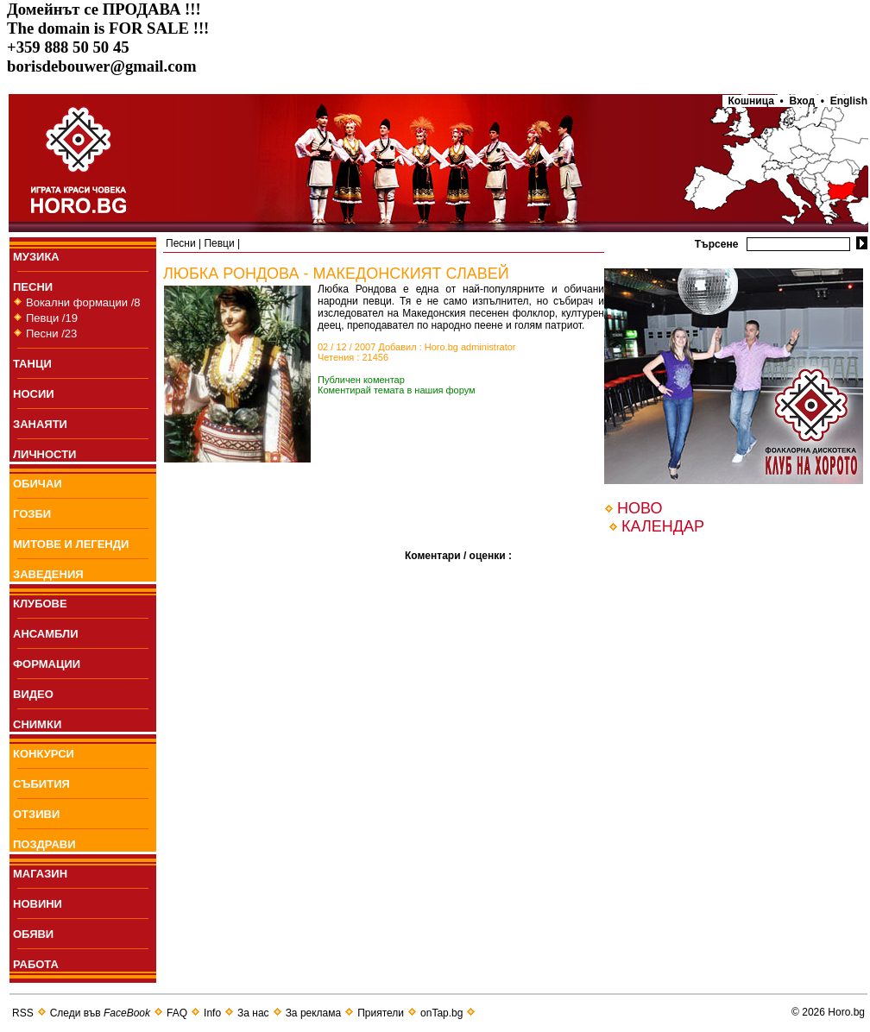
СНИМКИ (37, 724)
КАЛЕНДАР (662, 526)
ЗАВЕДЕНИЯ (48, 574)
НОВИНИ (37, 903)
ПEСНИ (33, 286)
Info (212, 1013)
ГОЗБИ (32, 513)
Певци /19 (52, 317)
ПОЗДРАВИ (44, 844)
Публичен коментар (361, 379)
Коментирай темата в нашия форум (397, 390)
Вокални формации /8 (83, 302)
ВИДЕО (33, 694)
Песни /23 (51, 333)
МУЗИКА (36, 256)
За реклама (314, 1013)
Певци (219, 243)
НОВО (639, 508)
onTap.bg (441, 1013)
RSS (23, 1013)
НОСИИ (33, 393)
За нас (253, 1013)
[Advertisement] (284, 533)
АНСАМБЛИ (46, 633)
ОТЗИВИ (36, 814)
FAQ (177, 1013)
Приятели (380, 1013)
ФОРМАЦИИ (46, 664)
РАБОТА (36, 964)
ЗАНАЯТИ (40, 424)
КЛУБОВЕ (40, 603)
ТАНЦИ (32, 363)
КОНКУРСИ (43, 753)
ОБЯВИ (33, 934)
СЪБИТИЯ (41, 783)
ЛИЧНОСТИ (44, 454)
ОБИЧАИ (37, 483)
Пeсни (181, 243)
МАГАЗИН (40, 873)
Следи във (100, 1013)
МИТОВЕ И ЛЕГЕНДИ (71, 544)
